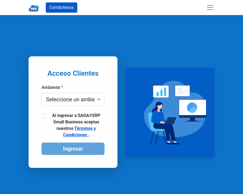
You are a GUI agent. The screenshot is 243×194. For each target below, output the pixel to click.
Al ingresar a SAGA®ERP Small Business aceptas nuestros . (76, 125)
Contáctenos (61, 7)
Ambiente (52, 87)
